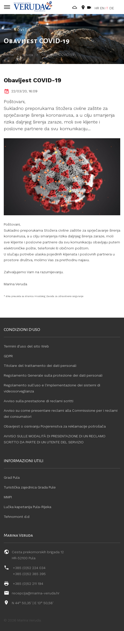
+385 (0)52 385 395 (29, 574)
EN (102, 8)
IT (106, 8)
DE (111, 8)
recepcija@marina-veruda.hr (35, 593)
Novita (27, 55)
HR (97, 8)
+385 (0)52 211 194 (28, 584)
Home (9, 55)
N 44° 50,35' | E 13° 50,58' (32, 603)
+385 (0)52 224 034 (29, 568)
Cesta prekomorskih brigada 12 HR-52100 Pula (38, 555)
